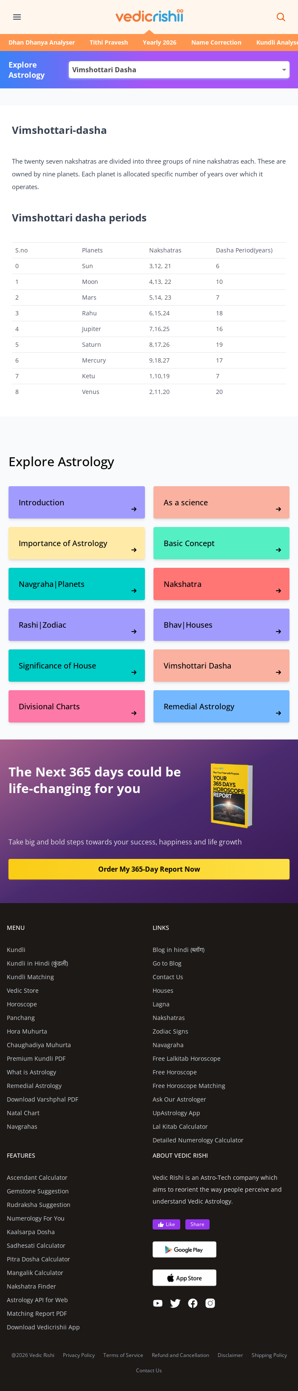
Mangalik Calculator (35, 1273)
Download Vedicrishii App (43, 1327)
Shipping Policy (269, 1355)
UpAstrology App (176, 1113)
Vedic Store (23, 990)
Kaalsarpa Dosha (31, 1232)
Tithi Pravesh (109, 42)
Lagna (161, 1004)
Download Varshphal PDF (42, 1099)
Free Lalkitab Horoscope (187, 1058)
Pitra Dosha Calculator (38, 1259)
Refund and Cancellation (180, 1355)
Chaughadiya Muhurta (39, 1045)
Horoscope (22, 1004)
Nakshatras (169, 1018)
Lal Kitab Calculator (180, 1126)
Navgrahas (22, 1126)
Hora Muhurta (27, 1031)
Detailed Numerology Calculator (198, 1140)
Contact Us (168, 977)
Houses (163, 990)
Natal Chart (23, 1113)
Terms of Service (123, 1355)
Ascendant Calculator (37, 1177)
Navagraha (168, 1045)
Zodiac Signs (170, 1031)
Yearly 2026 (159, 42)
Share (197, 1224)
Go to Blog (167, 963)
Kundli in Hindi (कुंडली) (37, 963)
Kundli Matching (30, 977)
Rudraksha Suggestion (39, 1205)
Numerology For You (36, 1218)
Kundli (16, 950)
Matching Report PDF (37, 1313)
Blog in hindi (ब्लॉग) (179, 950)
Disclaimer (230, 1355)
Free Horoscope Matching (189, 1086)
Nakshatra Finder (31, 1286)
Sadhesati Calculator (36, 1245)
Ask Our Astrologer (179, 1099)
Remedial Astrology (34, 1086)
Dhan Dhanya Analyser (42, 42)
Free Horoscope (175, 1072)
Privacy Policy (79, 1355)
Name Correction (216, 42)
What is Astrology (31, 1072)
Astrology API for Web (37, 1300)
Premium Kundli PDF (36, 1058)
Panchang (21, 1018)
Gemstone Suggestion (38, 1191)
